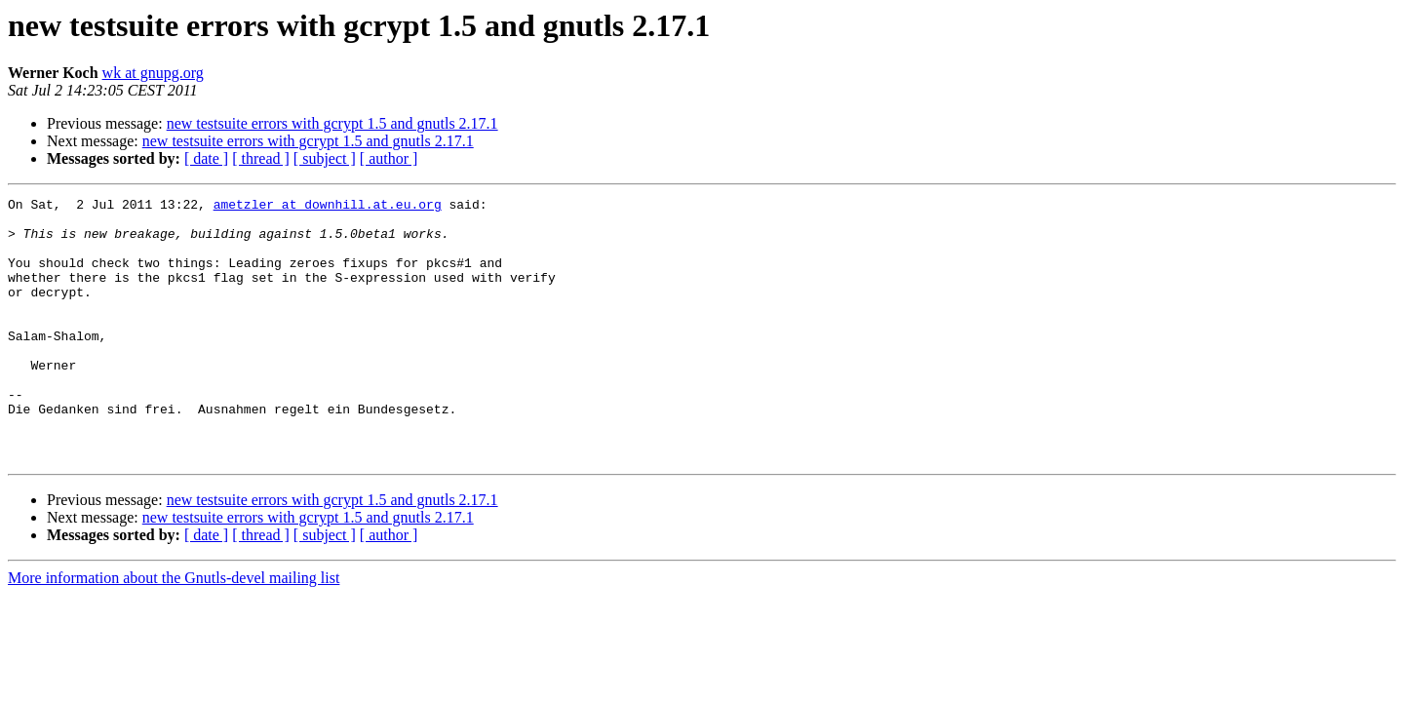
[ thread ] (261, 158)
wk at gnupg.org (153, 72)
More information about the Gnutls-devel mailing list (173, 630)
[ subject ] (324, 158)
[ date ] (206, 158)
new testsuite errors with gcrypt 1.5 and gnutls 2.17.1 (332, 123)
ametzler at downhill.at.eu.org (328, 206)
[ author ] (389, 158)
